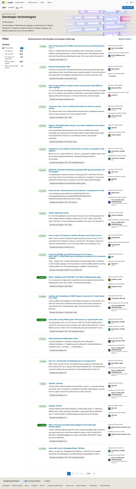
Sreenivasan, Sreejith (118, 151)
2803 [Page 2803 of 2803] (88, 473)
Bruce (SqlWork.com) (118, 55)
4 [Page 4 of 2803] (81, 473)
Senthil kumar (115, 244)
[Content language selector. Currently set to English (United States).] (11, 481)
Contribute (34, 485)
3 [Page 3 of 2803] (77, 473)
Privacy (42, 485)
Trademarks (92, 485)
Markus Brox (115, 192)
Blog (26, 485)
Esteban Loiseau (116, 279)
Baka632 (114, 179)
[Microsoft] (3, 2)
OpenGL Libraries (56, 383)
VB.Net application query (59, 213)
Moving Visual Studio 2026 (59, 67)
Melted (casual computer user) (120, 427)
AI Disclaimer (6, 485)
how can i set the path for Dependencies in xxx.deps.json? (72, 361)
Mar (112, 256)
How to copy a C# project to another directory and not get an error (75, 235)
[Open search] (127, 2)
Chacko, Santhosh (117, 215)
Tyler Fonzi (114, 172)
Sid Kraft (114, 385)
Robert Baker (115, 69)
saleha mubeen (116, 135)
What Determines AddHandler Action (63, 338)
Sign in (132, 2)
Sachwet (114, 127)
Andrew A (114, 95)
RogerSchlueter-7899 (117, 341)
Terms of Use (70, 485)
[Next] (94, 473)
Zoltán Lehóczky (116, 108)
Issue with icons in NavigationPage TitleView (67, 448)
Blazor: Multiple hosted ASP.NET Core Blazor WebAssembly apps (75, 277)
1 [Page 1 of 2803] (68, 473)
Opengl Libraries (55, 406)
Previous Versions (17, 485)
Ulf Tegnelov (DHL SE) (118, 298)
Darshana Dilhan (116, 88)
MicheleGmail (115, 237)
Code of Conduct (81, 485)
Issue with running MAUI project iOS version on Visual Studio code (75, 319)
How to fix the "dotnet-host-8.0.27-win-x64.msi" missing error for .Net (76, 190)
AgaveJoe (114, 263)
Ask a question (128, 7)
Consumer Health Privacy (54, 485)
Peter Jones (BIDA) (117, 48)
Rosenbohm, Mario (117, 363)
